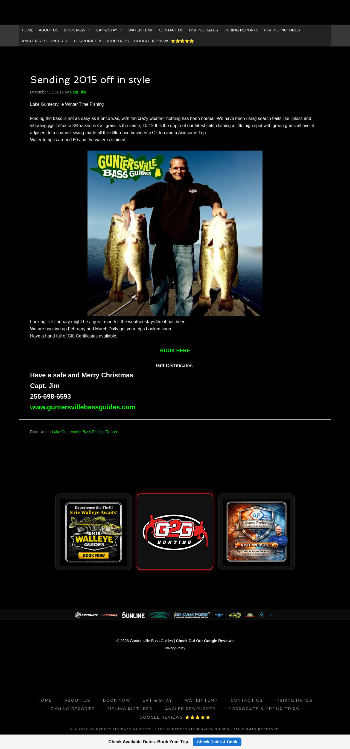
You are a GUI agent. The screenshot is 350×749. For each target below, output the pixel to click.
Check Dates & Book (217, 741)
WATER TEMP (140, 30)
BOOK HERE (175, 350)
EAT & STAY (109, 30)
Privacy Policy (175, 648)
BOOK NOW (77, 30)
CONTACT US (171, 30)
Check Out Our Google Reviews (205, 641)
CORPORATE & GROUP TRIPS (101, 41)
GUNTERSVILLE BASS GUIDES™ (175, 12)
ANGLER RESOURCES (45, 41)
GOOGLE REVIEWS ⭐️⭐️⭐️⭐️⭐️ (164, 41)
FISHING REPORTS (240, 30)
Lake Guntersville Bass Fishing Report (84, 432)
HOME (27, 30)
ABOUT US (48, 30)
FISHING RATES (203, 30)
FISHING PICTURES (282, 30)
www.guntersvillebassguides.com (82, 407)
